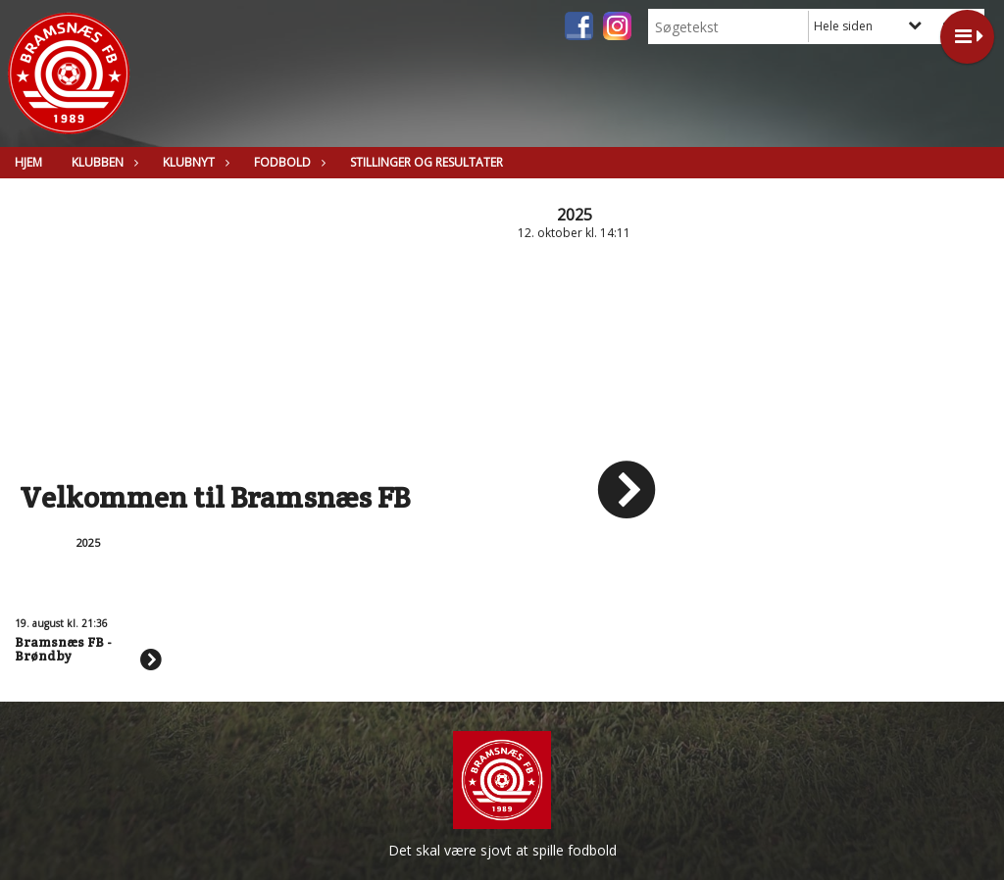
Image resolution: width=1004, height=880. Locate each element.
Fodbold (287, 162)
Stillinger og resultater (426, 162)
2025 (574, 214)
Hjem (28, 162)
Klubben (102, 162)
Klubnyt (194, 162)
